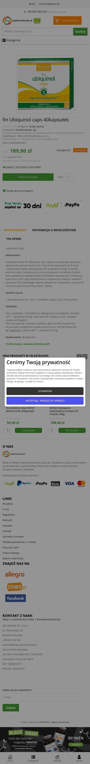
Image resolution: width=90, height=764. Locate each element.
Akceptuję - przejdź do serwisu (45, 400)
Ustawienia (45, 391)
